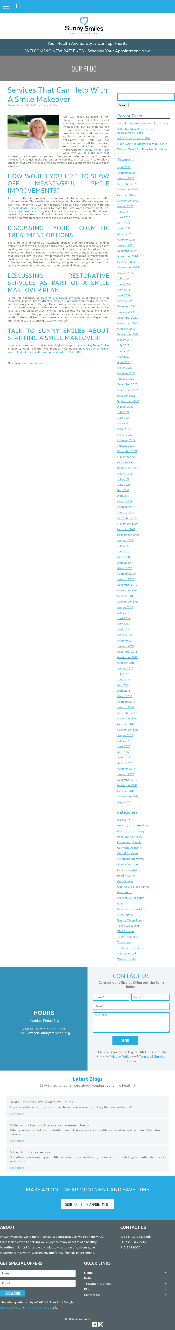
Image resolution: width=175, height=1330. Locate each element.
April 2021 (123, 495)
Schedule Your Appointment (87, 1204)
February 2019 (126, 640)
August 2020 (125, 540)
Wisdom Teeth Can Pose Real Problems (142, 149)
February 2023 (126, 373)
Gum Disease (125, 881)
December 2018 (127, 651)
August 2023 (125, 340)
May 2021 (123, 490)
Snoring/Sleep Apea (129, 920)
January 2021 (125, 512)
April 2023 (123, 362)
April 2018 (123, 690)
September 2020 (128, 534)
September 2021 (127, 468)
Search (123, 105)
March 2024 (125, 301)
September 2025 (128, 200)
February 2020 (126, 574)
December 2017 (127, 713)
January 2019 (125, 646)
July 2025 (123, 211)
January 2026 (125, 178)
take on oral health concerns (60, 297)
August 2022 (125, 406)
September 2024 (128, 267)
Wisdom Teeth (126, 959)
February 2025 (126, 239)
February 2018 (126, 702)
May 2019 (123, 624)
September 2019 (127, 601)
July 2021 (123, 479)
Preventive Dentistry (130, 898)
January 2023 (125, 378)
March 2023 (124, 367)
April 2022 (124, 429)
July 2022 (123, 412)
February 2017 (126, 768)
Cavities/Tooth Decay (130, 831)
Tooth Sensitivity (128, 948)
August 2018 (125, 668)
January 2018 (125, 707)
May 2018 (123, 685)
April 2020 (124, 562)
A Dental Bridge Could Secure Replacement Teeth (135, 131)
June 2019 (123, 618)
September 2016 (127, 796)
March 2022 (124, 434)
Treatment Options (97, 1284)
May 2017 (123, 752)
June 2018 (123, 679)
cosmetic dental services (23, 208)
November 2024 (127, 256)
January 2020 (125, 579)
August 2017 (125, 735)
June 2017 (123, 746)
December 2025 (127, 184)
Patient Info (92, 1278)
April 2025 (124, 228)
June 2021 (123, 484)
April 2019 (123, 629)
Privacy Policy (120, 1056)
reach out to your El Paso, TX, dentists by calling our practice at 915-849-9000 (58, 350)
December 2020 (127, 518)
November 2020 (127, 523)
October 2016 (125, 791)
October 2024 (126, 262)
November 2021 (127, 456)
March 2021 (124, 501)
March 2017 (124, 763)
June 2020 (123, 551)
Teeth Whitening (128, 925)
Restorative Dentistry (131, 909)
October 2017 (125, 724)
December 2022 (127, 384)
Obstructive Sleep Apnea (133, 886)
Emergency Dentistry (130, 859)
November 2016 (127, 785)
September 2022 (128, 401)
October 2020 (126, 529)
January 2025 (125, 245)
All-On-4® (124, 820)
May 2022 (123, 423)
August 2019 (125, 607)
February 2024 (126, 306)
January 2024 (125, 312)
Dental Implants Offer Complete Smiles (143, 123)
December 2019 (127, 585)
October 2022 (126, 395)
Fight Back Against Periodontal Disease (142, 143)
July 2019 (123, 612)
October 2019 (125, 596)
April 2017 (123, 757)
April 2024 (124, 295)
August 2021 (125, 473)
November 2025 (127, 189)
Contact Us (92, 1295)
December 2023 (127, 317)
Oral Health (124, 892)
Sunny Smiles (94, 149)
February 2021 (126, 507)
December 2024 (127, 250)
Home (88, 1273)
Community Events (129, 842)
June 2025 (123, 217)
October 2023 (126, 328)
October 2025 (126, 195)
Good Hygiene (126, 875)
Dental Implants (127, 853)
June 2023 (123, 351)
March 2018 (124, 696)
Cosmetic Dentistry (34, 363)
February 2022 (126, 440)
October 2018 (126, 663)
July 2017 (123, 741)
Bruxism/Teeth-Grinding (132, 825)
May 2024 (123, 289)
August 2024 (125, 273)
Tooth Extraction (128, 937)
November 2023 (127, 323)
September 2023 (128, 334)
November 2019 (127, 590)
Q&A (120, 903)
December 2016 (127, 779)
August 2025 (125, 206)
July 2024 (123, 278)
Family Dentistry (127, 864)
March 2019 (124, 635)
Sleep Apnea (125, 914)
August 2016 (125, 802)
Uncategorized (126, 953)
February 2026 (126, 173)
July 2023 (123, 345)
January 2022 (125, 445)
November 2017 (127, 718)
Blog (87, 1289)
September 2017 (127, 729)
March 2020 (124, 568)
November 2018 (127, 657)
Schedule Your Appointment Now (119, 50)
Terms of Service (152, 1056)
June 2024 (124, 284)
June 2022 (123, 417)
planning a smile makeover (80, 123)
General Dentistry (128, 870)
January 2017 (125, 774)
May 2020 (123, 557)
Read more (17, 1114)
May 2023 (123, 356)
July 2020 (123, 546)
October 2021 (125, 462)
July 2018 (123, 674)
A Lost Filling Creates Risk (133, 138)
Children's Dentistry (129, 836)
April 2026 (124, 167)
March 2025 (124, 234)
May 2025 (123, 223)
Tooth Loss (124, 942)
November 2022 (127, 390)
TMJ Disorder (125, 931)
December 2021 (127, 451)
